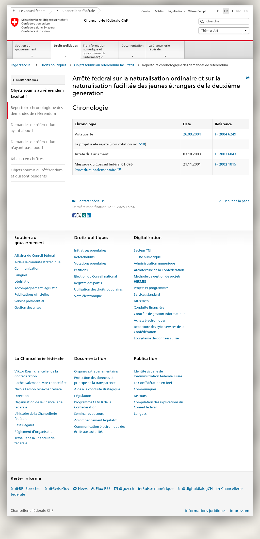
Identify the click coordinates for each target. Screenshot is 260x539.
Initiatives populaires (90, 250)
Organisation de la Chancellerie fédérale (38, 404)
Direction (21, 396)
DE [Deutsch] (219, 11)
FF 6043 (225, 154)
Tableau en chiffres (27, 158)
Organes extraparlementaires (96, 371)
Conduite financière (149, 307)
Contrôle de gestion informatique (159, 314)
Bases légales (24, 425)
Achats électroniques (150, 320)
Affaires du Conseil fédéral (34, 255)
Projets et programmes (151, 288)
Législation (22, 281)
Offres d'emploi (198, 11)
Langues (20, 275)
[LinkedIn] (89, 215)
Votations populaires (90, 263)
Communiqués (145, 389)
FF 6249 (225, 134)
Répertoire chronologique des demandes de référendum (37, 110)
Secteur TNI (142, 250)
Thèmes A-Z (224, 30)
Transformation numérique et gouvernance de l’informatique (94, 51)
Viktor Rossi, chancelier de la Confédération (36, 373)
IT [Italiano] (232, 11)
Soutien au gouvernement (25, 47)
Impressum (239, 510)
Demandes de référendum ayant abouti (34, 127)
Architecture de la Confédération (159, 270)
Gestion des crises (27, 307)
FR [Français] (226, 11)
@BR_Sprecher (28, 488)
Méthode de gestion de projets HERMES (157, 278)
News (83, 488)
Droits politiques (67, 47)
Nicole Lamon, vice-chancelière (38, 389)
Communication (26, 268)
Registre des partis (88, 283)
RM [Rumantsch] (238, 11)
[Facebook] (74, 215)
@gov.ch (126, 488)
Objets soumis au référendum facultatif (104, 65)
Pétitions (81, 270)
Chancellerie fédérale (76, 11)
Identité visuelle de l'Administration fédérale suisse (158, 373)
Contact (146, 11)
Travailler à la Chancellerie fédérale (34, 440)
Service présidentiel (29, 301)
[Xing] (84, 215)
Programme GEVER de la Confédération (92, 404)
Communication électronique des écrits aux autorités (99, 429)
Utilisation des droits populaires (98, 289)
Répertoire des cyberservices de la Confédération (159, 329)
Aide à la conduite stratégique (37, 262)
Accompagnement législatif (35, 288)
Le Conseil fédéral (29, 11)
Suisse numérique (147, 257)
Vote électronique (88, 296)
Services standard (147, 294)
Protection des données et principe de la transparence (95, 380)
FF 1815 (225, 164)
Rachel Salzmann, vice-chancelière (40, 383)
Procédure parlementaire (95, 170)
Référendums (84, 257)
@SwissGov (59, 488)
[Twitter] (79, 215)
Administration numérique (154, 263)
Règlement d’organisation (34, 432)
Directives (141, 301)
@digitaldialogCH (197, 488)
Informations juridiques (205, 510)
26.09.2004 (192, 134)
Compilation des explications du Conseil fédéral (158, 404)
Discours (140, 396)
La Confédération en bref (153, 383)
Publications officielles (31, 294)
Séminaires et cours (89, 413)
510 (142, 144)
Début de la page (236, 201)
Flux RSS (103, 488)
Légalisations (176, 11)
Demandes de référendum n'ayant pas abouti (34, 144)
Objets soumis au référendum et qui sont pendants (37, 173)
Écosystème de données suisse (156, 338)
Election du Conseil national (95, 276)
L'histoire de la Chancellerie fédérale (35, 416)
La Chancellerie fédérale (159, 47)
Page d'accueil (21, 65)
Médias (159, 11)
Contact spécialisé (91, 201)
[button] (202, 21)
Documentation (132, 45)
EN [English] (246, 11)
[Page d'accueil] (83, 25)
